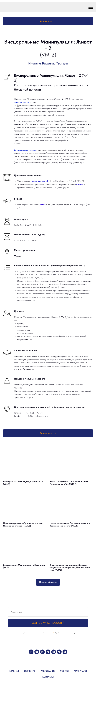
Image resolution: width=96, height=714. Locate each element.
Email (16, 416)
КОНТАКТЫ (48, 676)
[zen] (53, 652)
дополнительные (22, 102)
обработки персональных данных (67, 633)
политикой (49, 633)
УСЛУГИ (64, 671)
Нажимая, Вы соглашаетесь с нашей (30, 633)
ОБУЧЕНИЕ (29, 671)
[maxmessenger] (65, 652)
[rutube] (42, 652)
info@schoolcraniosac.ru (37, 416)
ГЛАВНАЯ (14, 671)
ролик (43, 204)
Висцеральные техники (25, 150)
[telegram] (48, 652)
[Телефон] (59, 652)
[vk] (31, 652)
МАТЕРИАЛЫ (80, 671)
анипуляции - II (40, 181)
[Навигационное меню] (90, 7)
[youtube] (36, 652)
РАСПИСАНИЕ (47, 671)
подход (80, 184)
